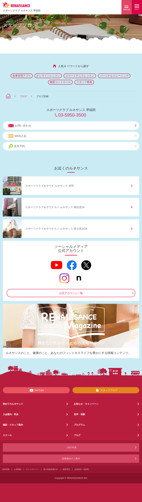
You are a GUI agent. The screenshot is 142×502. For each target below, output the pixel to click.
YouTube (36, 390)
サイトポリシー (32, 469)
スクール (7, 435)
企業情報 (17, 469)
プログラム (79, 424)
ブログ (23, 96)
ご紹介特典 (71, 447)
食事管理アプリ (22, 75)
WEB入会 (72, 136)
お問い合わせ (72, 125)
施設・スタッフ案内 (13, 424)
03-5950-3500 (72, 114)
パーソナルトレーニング (114, 75)
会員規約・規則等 (81, 469)
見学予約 (72, 146)
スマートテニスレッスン (79, 75)
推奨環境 (66, 469)
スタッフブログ (105, 390)
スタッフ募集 (84, 82)
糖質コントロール (60, 82)
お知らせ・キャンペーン (86, 404)
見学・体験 (79, 414)
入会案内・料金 (10, 414)
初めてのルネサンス (13, 404)
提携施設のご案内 (71, 458)
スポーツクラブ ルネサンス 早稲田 (22, 10)
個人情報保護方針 (50, 469)
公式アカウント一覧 (71, 293)
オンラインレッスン (48, 75)
